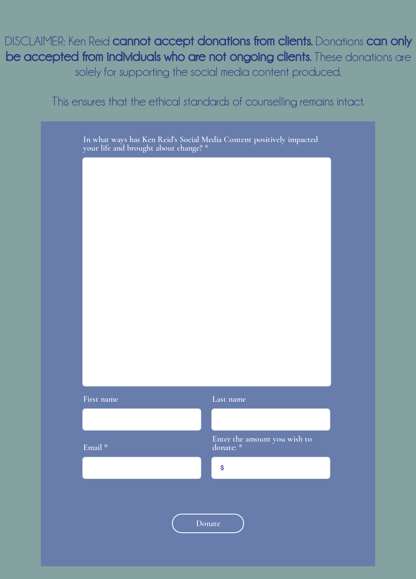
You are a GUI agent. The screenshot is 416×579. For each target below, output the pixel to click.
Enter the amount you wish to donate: (262, 443)
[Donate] (208, 523)
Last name (229, 399)
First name (100, 399)
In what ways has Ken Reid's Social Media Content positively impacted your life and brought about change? (200, 143)
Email (92, 447)
